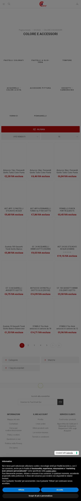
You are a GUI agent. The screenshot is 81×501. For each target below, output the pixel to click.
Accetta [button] (59, 490)
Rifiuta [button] (21, 490)
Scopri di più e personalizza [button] (40, 496)
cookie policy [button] (51, 471)
